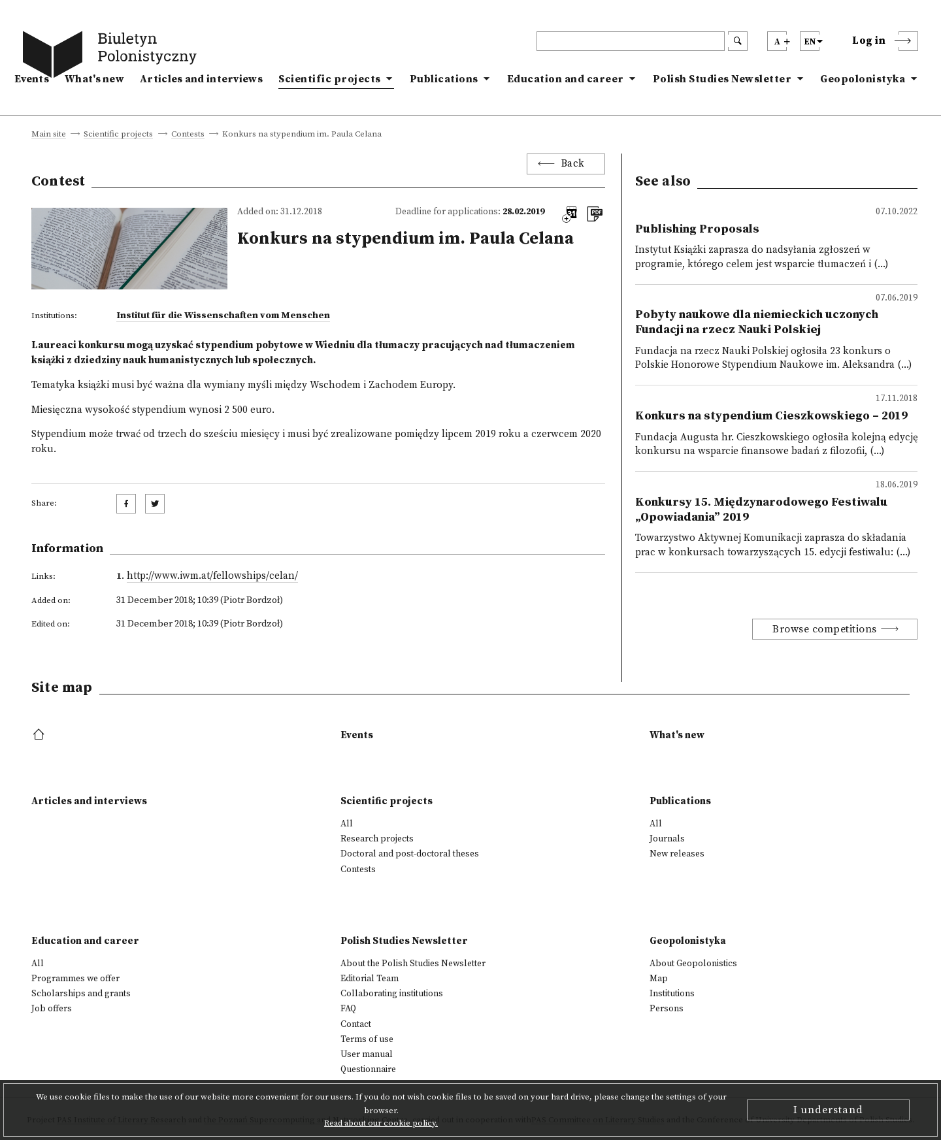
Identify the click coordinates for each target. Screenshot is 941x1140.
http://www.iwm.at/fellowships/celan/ (212, 576)
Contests (188, 134)
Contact (355, 1024)
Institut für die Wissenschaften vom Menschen (223, 315)
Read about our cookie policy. (381, 1123)
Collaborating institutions (391, 994)
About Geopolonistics (693, 963)
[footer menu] (40, 735)
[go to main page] (112, 57)
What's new (94, 79)
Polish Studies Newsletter (722, 79)
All (346, 824)
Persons (667, 1009)
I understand (828, 1109)
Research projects (377, 839)
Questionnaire (368, 1069)
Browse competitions (824, 629)
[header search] (631, 41)
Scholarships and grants (81, 994)
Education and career (565, 79)
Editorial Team (369, 979)
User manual (366, 1054)
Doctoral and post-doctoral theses (409, 854)
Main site (48, 134)
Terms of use (366, 1039)
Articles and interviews (201, 79)
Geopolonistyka (862, 79)
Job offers (51, 1009)
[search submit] (738, 41)
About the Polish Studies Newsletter (413, 963)
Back (573, 163)
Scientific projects (329, 79)
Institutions (672, 994)
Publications (444, 79)
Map (659, 979)
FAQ (348, 1009)
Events (31, 79)
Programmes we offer (75, 979)
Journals (667, 839)
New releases (677, 854)
